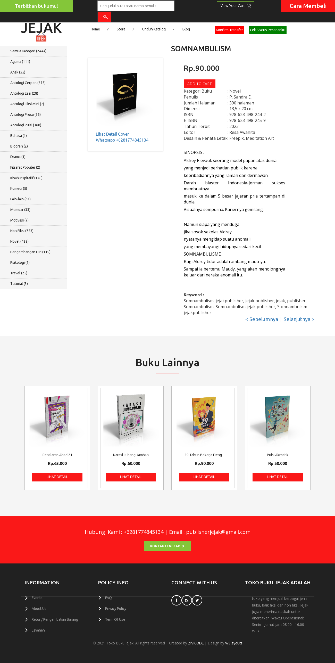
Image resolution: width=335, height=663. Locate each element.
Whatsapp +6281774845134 (122, 140)
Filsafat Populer (25, 167)
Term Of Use (115, 619)
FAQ (108, 598)
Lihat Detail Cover (112, 134)
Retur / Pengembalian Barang (55, 619)
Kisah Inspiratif (26, 178)
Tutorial (19, 284)
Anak (17, 72)
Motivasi (19, 220)
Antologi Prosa (25, 114)
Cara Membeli (308, 6)
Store (121, 29)
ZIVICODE (196, 643)
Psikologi (20, 262)
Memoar (20, 210)
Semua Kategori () (28, 51)
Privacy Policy (116, 609)
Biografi (19, 146)
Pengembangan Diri (30, 252)
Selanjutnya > (299, 319)
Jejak (41, 26)
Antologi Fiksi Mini (27, 104)
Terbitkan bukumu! (36, 6)
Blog (186, 29)
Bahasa (18, 136)
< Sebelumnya (261, 319)
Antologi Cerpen (28, 83)
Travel (18, 273)
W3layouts (234, 643)
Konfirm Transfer (229, 30)
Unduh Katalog (154, 29)
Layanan (38, 630)
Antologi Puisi (25, 125)
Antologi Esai (24, 93)
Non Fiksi (22, 231)
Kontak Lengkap (167, 546)
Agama (20, 62)
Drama (18, 157)
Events (37, 598)
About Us (39, 609)
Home (95, 29)
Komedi (18, 188)
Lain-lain (20, 199)
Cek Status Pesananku (268, 30)
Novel (19, 241)
